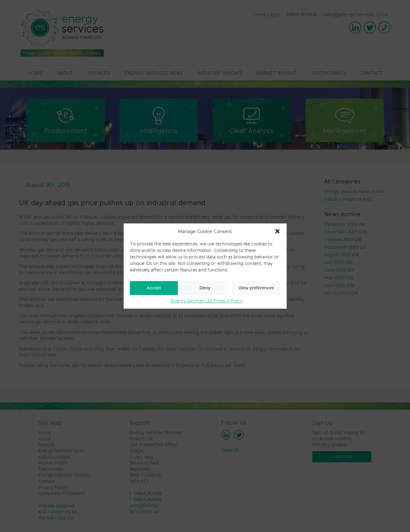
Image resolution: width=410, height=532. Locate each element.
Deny (205, 287)
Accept (154, 287)
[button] (277, 231)
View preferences (256, 287)
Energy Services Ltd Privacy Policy (207, 300)
